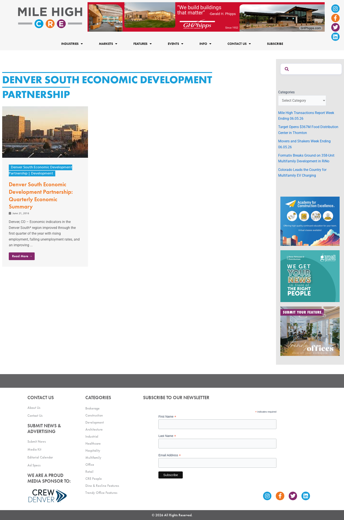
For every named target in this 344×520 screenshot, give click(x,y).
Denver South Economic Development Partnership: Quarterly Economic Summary (41, 195)
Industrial (91, 435)
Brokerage (92, 407)
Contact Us (239, 44)
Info (205, 44)
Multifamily (93, 457)
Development (42, 173)
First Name (167, 416)
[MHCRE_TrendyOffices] (310, 331)
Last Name (167, 435)
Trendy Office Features (101, 492)
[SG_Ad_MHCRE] (310, 276)
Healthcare (93, 442)
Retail (89, 471)
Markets (108, 44)
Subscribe (275, 44)
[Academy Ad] (310, 221)
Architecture (94, 428)
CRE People (93, 478)
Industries (72, 44)
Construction (94, 414)
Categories (286, 92)
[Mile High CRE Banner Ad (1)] (206, 16)
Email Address (169, 455)
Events (175, 44)
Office (89, 464)
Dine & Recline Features (102, 485)
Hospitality (92, 450)
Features (142, 44)
